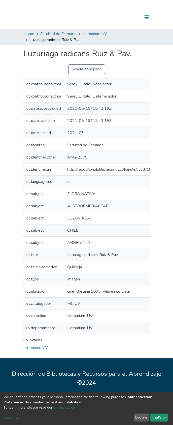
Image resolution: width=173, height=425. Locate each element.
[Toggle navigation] (147, 17)
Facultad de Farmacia (58, 34)
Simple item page (86, 69)
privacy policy (63, 407)
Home (29, 34)
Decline (141, 417)
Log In (131, 17)
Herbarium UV (94, 34)
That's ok (159, 417)
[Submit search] (121, 17)
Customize (11, 417)
